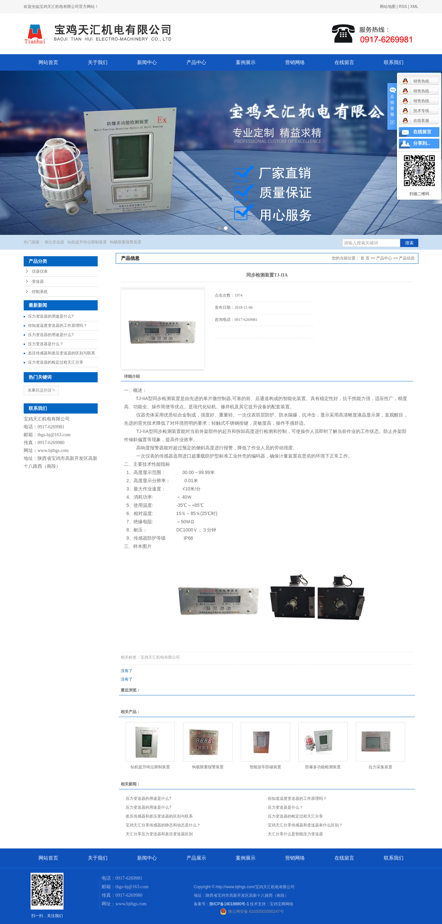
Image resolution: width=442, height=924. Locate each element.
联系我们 (394, 62)
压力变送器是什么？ (45, 344)
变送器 (38, 281)
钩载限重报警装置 (125, 242)
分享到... (421, 143)
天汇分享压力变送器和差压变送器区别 (159, 834)
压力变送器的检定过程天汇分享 (55, 362)
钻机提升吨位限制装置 (87, 242)
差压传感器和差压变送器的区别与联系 (61, 353)
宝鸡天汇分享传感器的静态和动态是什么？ (163, 825)
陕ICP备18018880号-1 (229, 904)
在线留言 (344, 62)
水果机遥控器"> (41, 390)
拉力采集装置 (380, 767)
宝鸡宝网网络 (281, 904)
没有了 (127, 670)
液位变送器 (54, 242)
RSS (403, 6)
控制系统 (40, 291)
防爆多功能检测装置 (323, 767)
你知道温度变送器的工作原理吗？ (57, 325)
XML (414, 6)
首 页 (364, 258)
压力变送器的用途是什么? (51, 316)
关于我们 (98, 62)
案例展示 (246, 62)
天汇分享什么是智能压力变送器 (295, 834)
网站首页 (48, 62)
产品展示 (196, 858)
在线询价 (233, 347)
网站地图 (388, 6)
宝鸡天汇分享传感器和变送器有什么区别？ (305, 825)
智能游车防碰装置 (265, 767)
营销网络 (295, 62)
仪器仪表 (40, 271)
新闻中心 (147, 62)
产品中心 (196, 62)
